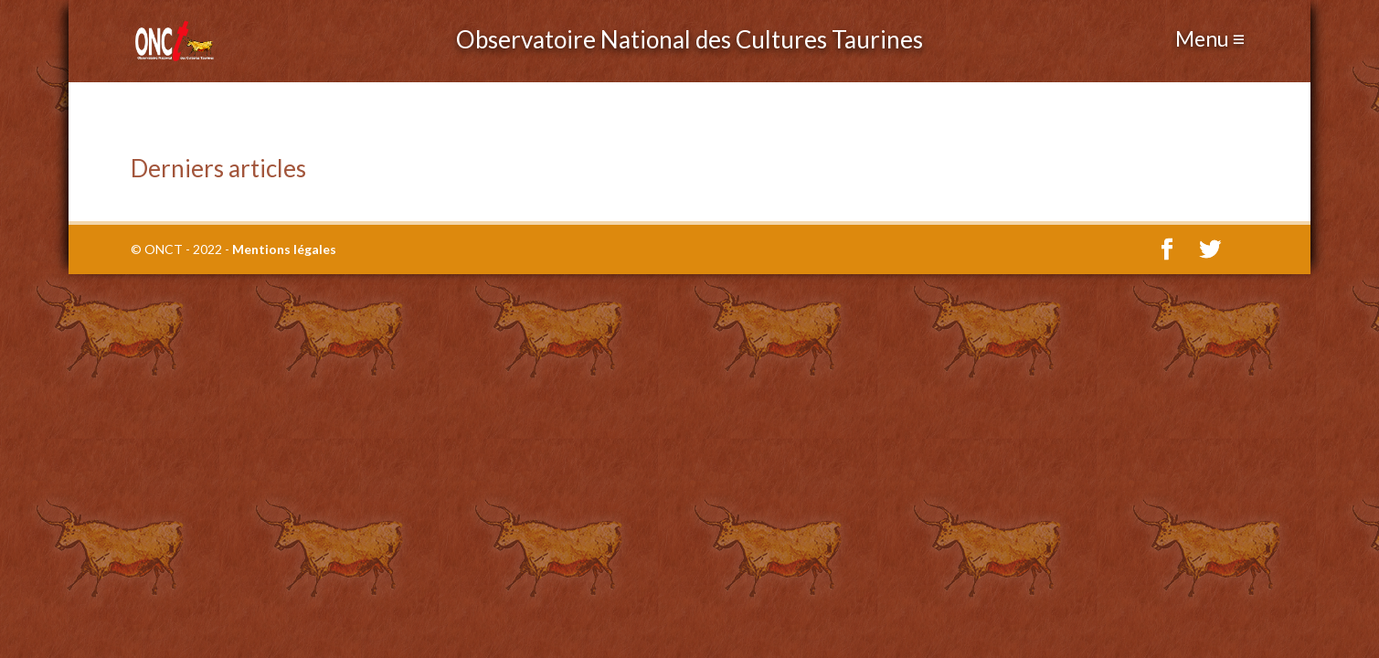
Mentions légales (284, 249)
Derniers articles (218, 168)
